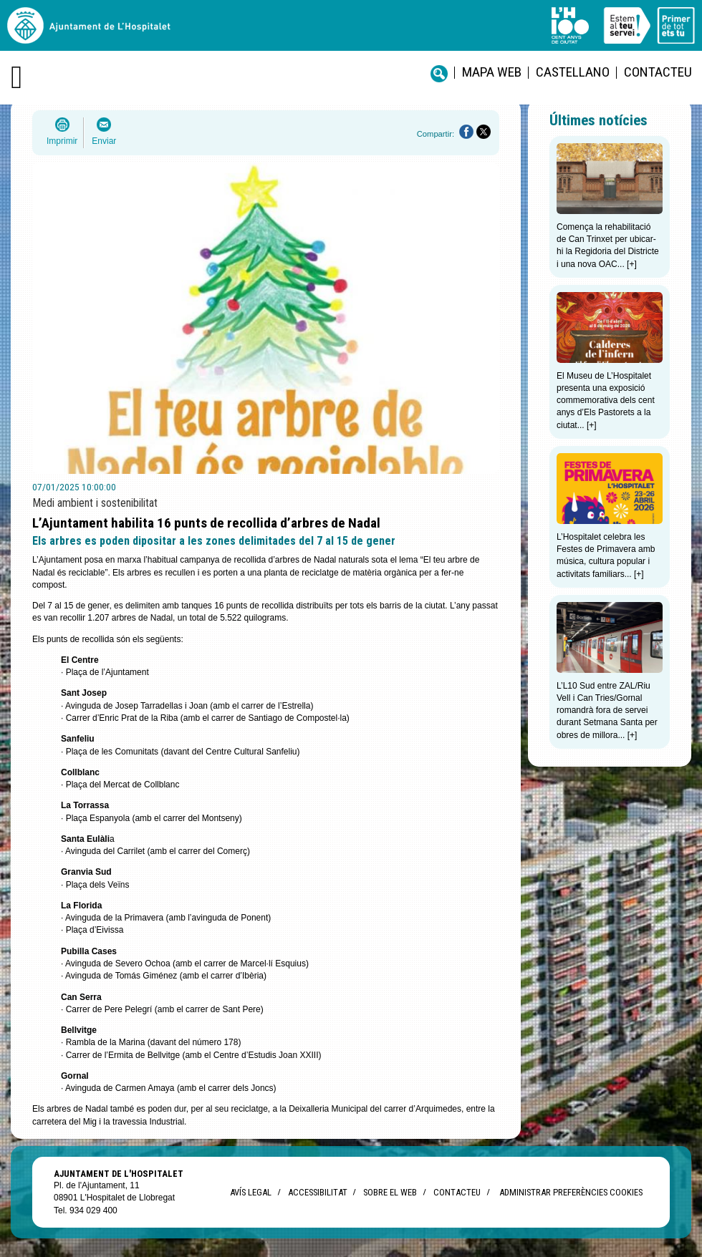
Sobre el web (390, 1192)
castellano (573, 72)
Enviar (104, 141)
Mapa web (491, 72)
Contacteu (658, 72)
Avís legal (250, 1192)
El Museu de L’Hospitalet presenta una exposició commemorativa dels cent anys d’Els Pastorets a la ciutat (606, 400)
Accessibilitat (317, 1192)
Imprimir (62, 141)
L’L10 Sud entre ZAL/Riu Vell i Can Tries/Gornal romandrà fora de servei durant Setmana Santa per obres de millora (607, 710)
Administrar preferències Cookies (571, 1192)
